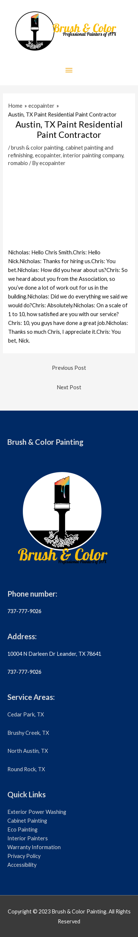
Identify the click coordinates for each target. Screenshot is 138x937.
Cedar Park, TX (25, 714)
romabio (18, 163)
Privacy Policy (23, 856)
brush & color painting (37, 147)
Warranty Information (34, 847)
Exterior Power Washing (36, 812)
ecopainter (48, 155)
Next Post (69, 387)
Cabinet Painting (27, 821)
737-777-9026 (24, 611)
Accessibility (21, 865)
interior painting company (93, 155)
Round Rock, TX (26, 769)
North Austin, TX (27, 751)
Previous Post (69, 368)
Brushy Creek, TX (28, 733)
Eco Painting (22, 829)
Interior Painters (27, 838)
